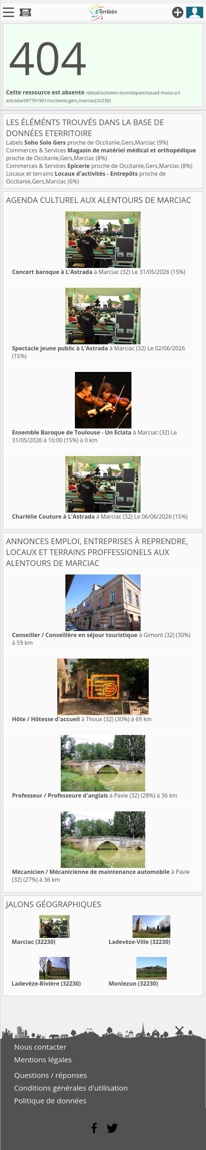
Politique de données (50, 1100)
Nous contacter (40, 1047)
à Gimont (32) (93, 635)
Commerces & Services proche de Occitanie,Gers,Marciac (93, 166)
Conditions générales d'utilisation (71, 1088)
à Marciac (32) (71, 272)
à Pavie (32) (75, 795)
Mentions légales (43, 1059)
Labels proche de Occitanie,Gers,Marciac (81, 142)
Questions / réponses (50, 1075)
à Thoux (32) (62, 719)
